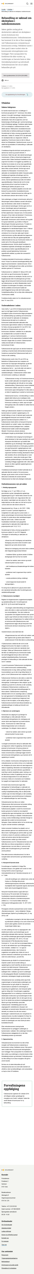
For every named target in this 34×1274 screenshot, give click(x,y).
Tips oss (4, 1245)
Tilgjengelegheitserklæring (9, 1258)
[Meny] (31, 3)
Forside (3, 9)
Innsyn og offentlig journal (9, 1235)
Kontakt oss (5, 1238)
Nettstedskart (6, 1261)
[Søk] (27, 3)
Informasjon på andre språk (10, 1265)
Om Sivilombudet (7, 1225)
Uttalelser (9, 9)
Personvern (5, 1255)
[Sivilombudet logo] (7, 4)
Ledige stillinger (6, 1231)
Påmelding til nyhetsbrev (9, 1268)
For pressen (5, 1241)
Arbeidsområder (6, 1228)
